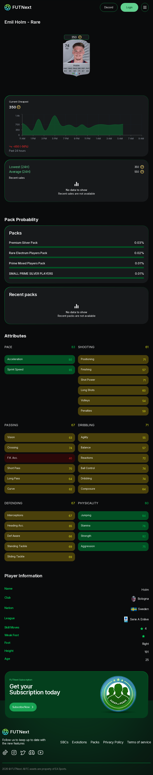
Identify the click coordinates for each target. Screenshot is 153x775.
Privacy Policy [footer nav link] (113, 742)
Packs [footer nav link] (95, 742)
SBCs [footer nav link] (64, 742)
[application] (76, 127)
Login (129, 7)
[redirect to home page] (17, 7)
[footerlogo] (24, 732)
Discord (108, 7)
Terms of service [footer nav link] (139, 742)
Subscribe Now (23, 707)
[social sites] (5, 752)
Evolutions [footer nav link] (79, 742)
